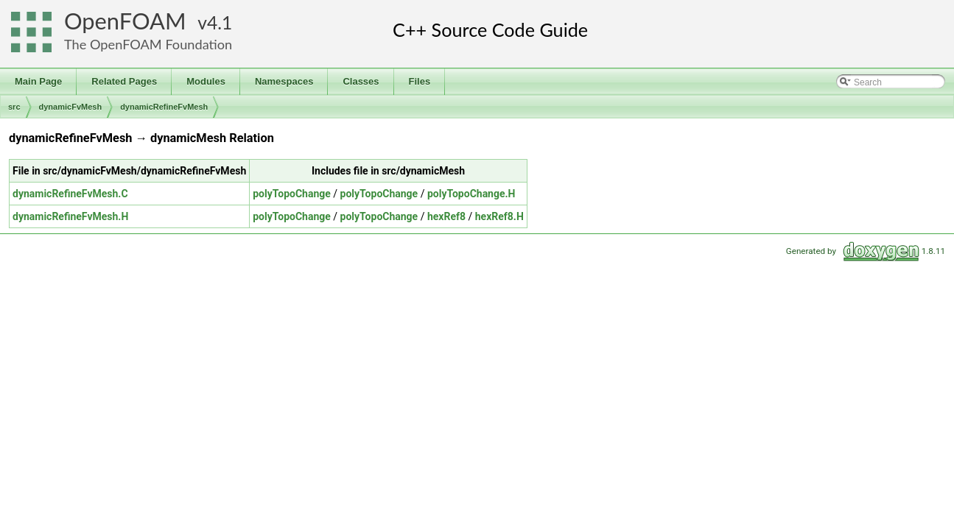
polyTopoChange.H (471, 193)
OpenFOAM (125, 21)
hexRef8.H (499, 216)
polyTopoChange (292, 193)
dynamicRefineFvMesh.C (70, 193)
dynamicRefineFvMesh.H (70, 216)
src (14, 106)
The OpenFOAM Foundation (148, 44)
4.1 (219, 22)
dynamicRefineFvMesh (164, 106)
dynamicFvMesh (70, 106)
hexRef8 (446, 216)
